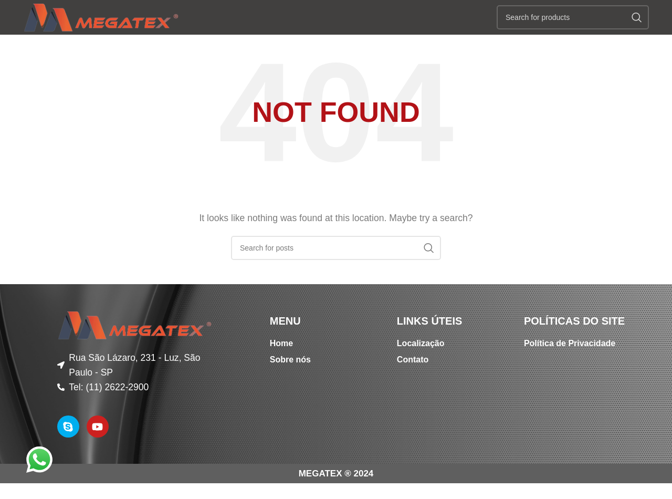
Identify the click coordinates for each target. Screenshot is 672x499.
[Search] (573, 29)
